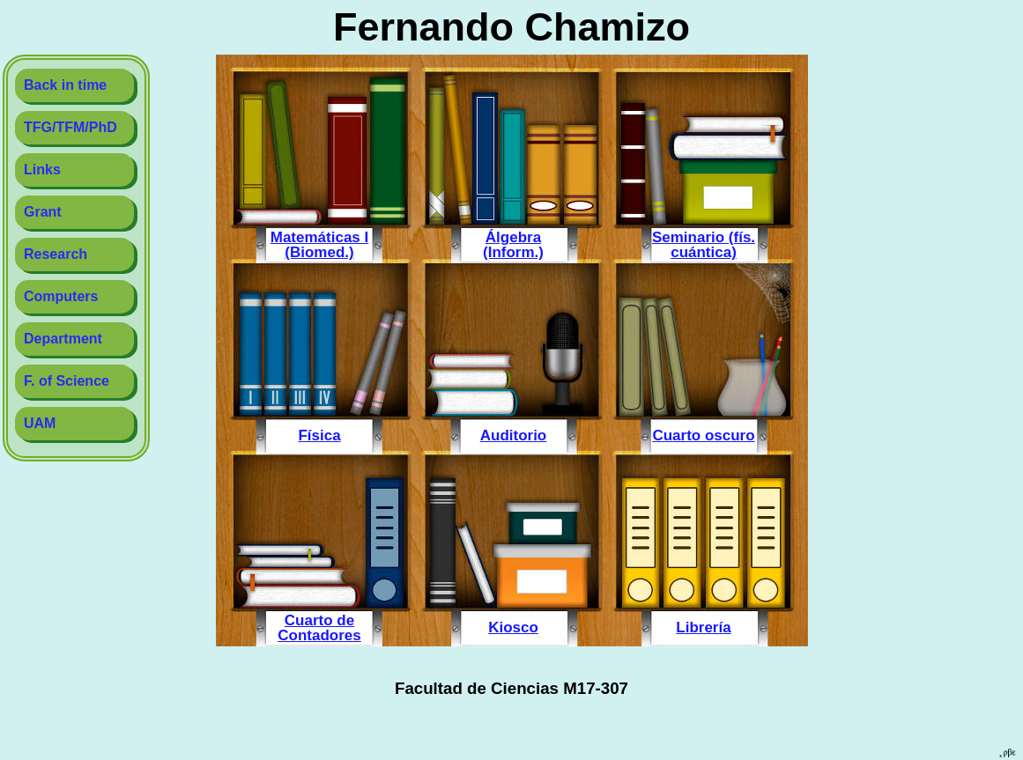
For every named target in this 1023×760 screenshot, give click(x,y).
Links (42, 169)
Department (63, 338)
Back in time (65, 84)
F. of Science (66, 380)
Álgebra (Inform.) (513, 244)
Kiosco (513, 627)
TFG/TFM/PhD (70, 127)
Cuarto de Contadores (319, 627)
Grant (43, 211)
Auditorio (513, 435)
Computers (61, 296)
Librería (703, 627)
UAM (40, 423)
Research (55, 254)
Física (319, 435)
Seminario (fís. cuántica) (703, 244)
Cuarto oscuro (703, 435)
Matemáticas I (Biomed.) (320, 244)
